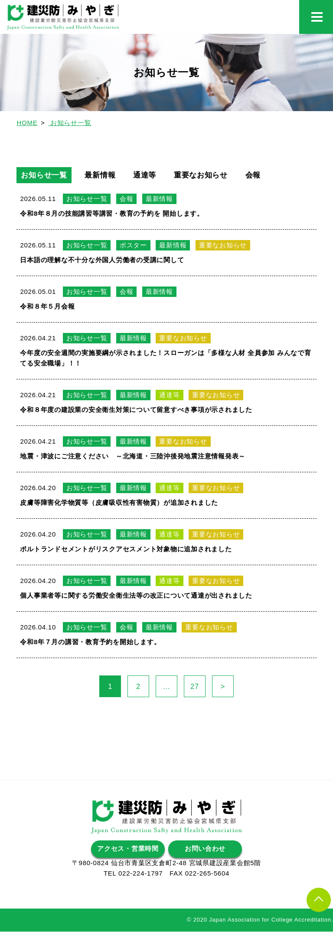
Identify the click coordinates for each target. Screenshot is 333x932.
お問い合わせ (205, 849)
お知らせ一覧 (45, 175)
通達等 (152, 175)
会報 (266, 175)
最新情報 (104, 175)
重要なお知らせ (211, 175)
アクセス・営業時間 (128, 849)
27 (198, 687)
